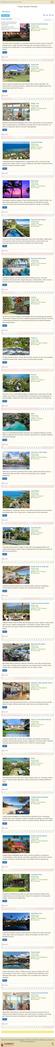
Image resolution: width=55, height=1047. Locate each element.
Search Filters (5, 15)
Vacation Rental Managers (17, 1040)
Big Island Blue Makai (38, 644)
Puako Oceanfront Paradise (40, 603)
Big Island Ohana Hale (38, 258)
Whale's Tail (35, 103)
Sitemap (42, 1040)
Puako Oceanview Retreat (39, 993)
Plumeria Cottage (36, 142)
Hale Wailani (35, 491)
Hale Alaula (34, 181)
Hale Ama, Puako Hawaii (39, 452)
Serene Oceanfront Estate (39, 24)
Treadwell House (36, 874)
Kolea (33, 758)
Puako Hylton (35, 952)
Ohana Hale (35, 64)
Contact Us (50, 1040)
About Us (4, 1040)
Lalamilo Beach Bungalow (39, 797)
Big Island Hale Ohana (38, 219)
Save (4, 52)
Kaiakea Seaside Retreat (39, 836)
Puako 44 (34, 338)
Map (52, 15)
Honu (33, 413)
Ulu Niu (33, 297)
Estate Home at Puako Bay (39, 566)
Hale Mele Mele (36, 528)
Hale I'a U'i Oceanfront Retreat (41, 719)
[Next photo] (28, 32)
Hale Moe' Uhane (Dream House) (41, 683)
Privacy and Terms (33, 1040)
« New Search (5, 11)
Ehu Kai (33, 375)
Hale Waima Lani (36, 913)
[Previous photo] (4, 32)
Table (46, 15)
